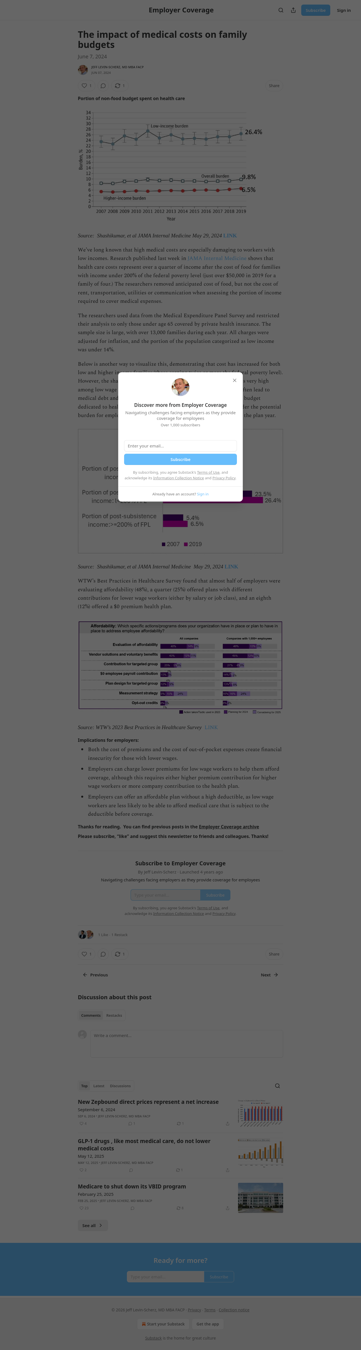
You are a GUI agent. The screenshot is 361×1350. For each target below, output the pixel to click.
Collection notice (234, 1309)
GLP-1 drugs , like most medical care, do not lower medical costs (144, 1144)
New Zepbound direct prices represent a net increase (148, 1102)
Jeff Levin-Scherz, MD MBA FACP (117, 67)
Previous (95, 975)
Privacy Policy (223, 477)
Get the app (208, 1324)
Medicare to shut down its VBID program (132, 1186)
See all (93, 1225)
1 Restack (119, 934)
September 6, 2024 (96, 1109)
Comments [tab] (91, 1015)
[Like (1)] (86, 85)
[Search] (281, 10)
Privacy (194, 1309)
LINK (230, 236)
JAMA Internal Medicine (218, 258)
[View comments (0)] (103, 85)
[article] (180, 1113)
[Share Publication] (293, 10)
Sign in (344, 10)
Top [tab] (84, 1085)
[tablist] (102, 1015)
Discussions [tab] (120, 1085)
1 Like (103, 934)
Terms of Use (208, 472)
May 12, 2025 (91, 1156)
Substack (153, 1338)
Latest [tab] (98, 1085)
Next (270, 975)
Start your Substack (162, 1324)
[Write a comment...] (187, 1043)
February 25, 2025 (96, 1194)
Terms (209, 1309)
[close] (234, 380)
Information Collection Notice (178, 477)
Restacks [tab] (114, 1015)
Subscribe (316, 10)
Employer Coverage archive (229, 827)
